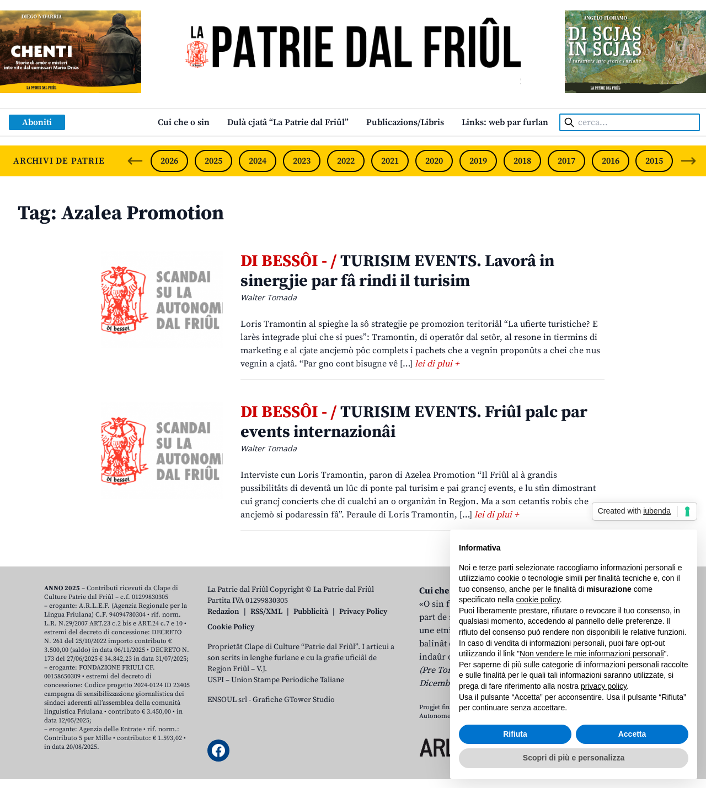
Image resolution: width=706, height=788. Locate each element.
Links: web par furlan (505, 122)
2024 (257, 160)
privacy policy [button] (604, 686)
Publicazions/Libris (405, 122)
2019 (478, 160)
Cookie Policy (230, 627)
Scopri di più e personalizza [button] (573, 757)
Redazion (223, 612)
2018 (522, 160)
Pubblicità (310, 612)
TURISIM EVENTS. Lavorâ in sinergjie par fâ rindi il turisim (397, 271)
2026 (169, 160)
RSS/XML (266, 612)
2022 (346, 160)
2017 (566, 160)
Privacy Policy (363, 612)
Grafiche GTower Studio (294, 700)
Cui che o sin (184, 122)
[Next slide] (688, 161)
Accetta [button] (632, 734)
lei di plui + (437, 363)
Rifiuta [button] (515, 734)
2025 (213, 160)
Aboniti (37, 122)
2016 (610, 160)
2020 (434, 160)
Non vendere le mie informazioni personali (592, 653)
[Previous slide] (135, 161)
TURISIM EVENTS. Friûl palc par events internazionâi (413, 422)
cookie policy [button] (538, 599)
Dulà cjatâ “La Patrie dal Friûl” (288, 122)
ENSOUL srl (227, 700)
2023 (302, 160)
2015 (654, 160)
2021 (390, 160)
